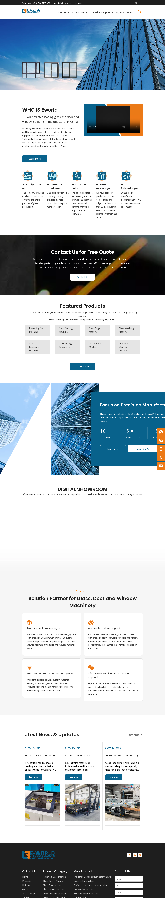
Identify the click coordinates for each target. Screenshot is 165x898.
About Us (26, 889)
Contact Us (82, 277)
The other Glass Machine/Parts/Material (93, 876)
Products (26, 880)
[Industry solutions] (52, 175)
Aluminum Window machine (86, 893)
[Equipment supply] (27, 175)
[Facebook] (129, 855)
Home (25, 876)
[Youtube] (135, 855)
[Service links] (77, 175)
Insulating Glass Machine (54, 876)
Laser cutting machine (84, 880)
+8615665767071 (41, 3)
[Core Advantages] (126, 175)
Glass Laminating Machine (55, 893)
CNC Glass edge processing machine (91, 885)
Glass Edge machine (52, 885)
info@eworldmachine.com (70, 3)
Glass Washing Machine (54, 889)
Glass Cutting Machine (53, 880)
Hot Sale (26, 885)
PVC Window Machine (84, 889)
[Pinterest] (140, 855)
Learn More (35, 158)
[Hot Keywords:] (139, 12)
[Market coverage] (101, 175)
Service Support (29, 893)
